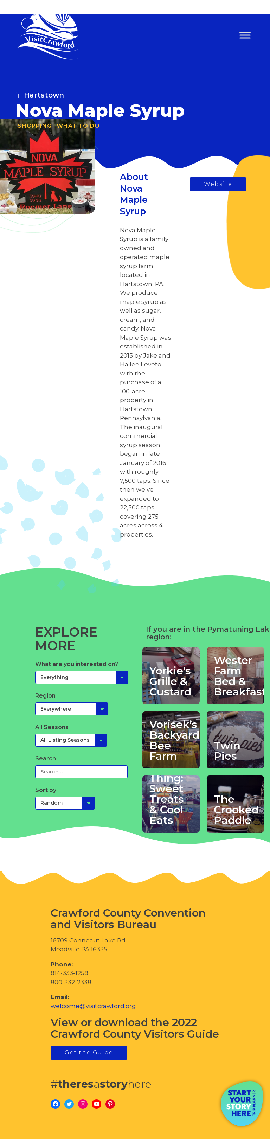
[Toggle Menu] (245, 35)
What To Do (78, 125)
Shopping (34, 125)
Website (218, 184)
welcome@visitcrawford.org (93, 1006)
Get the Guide (89, 1052)
